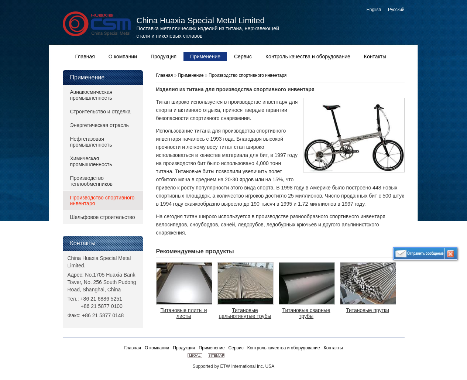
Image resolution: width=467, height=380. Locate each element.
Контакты (83, 243)
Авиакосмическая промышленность (91, 95)
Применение (87, 77)
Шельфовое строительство (102, 217)
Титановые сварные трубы (306, 313)
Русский (396, 9)
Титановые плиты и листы (183, 313)
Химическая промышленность (91, 161)
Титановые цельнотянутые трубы (245, 313)
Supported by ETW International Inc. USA (233, 366)
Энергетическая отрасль (99, 125)
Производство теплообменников (91, 181)
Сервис (236, 347)
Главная (165, 75)
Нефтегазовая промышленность (91, 142)
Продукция (184, 347)
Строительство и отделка (100, 111)
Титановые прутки (367, 310)
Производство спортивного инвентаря (102, 200)
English (374, 9)
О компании (157, 347)
